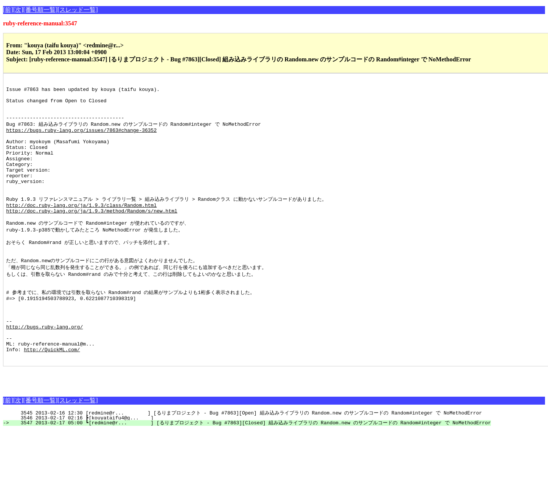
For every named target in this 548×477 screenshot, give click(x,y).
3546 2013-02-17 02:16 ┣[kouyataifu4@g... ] (140, 464)
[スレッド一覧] (77, 9)
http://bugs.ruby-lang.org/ (44, 367)
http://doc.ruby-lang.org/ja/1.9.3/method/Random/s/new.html (91, 235)
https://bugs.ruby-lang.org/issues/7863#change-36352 (81, 139)
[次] (18, 9)
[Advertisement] (91, 424)
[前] (8, 9)
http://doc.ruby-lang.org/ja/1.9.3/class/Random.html (81, 228)
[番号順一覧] (40, 9)
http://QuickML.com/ (52, 394)
